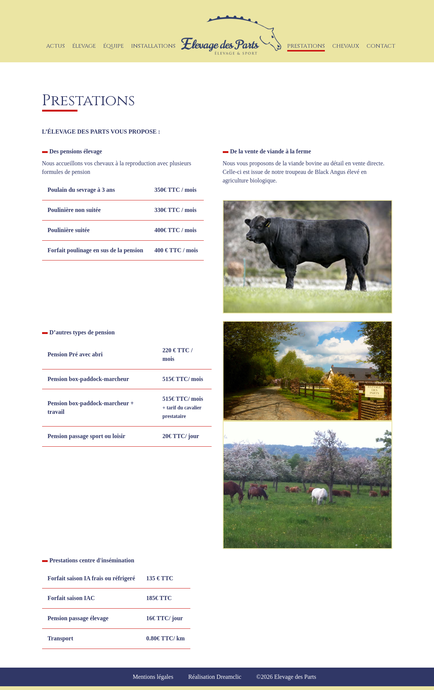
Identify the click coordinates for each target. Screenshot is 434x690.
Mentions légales (153, 677)
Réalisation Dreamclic (214, 677)
